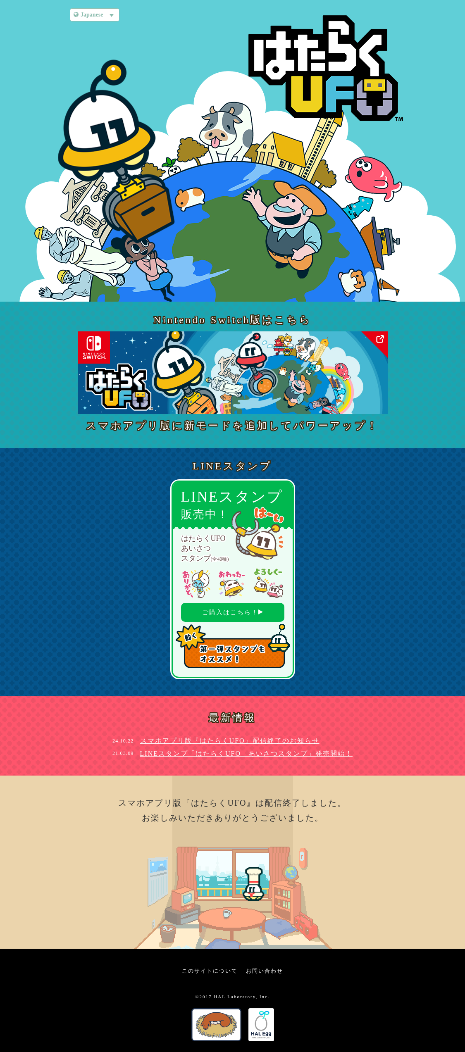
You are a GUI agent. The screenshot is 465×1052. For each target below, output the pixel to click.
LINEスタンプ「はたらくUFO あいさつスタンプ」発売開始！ (246, 753)
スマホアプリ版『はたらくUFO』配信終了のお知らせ (230, 740)
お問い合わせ (264, 971)
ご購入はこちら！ (232, 612)
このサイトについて (210, 971)
